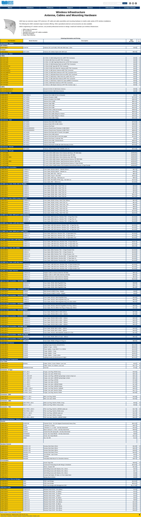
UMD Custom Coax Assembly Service (10, 512)
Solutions (30, 8)
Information (110, 8)
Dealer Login (36, 515)
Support (70, 8)
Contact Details (130, 8)
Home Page (3, 515)
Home (10, 8)
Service (90, 8)
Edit (27, 514)
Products (50, 8)
